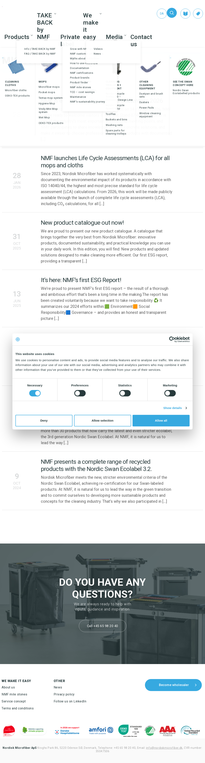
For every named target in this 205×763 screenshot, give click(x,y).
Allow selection (102, 420)
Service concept (14, 701)
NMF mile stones (14, 694)
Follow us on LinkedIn (70, 701)
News (58, 687)
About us (8, 687)
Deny (44, 420)
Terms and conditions (18, 708)
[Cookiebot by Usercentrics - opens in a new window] (172, 339)
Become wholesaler (174, 685)
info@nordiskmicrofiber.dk (164, 747)
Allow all (161, 420)
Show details (172, 408)
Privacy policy (64, 694)
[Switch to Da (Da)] (162, 14)
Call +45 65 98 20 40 (102, 626)
